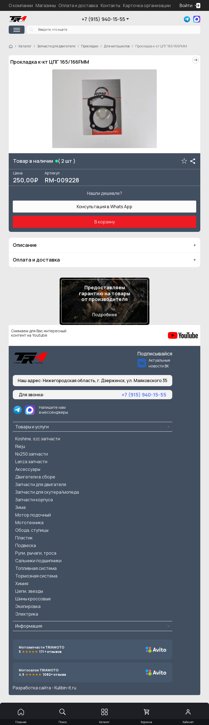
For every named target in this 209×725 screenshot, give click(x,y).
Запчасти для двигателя (56, 46)
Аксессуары (27, 469)
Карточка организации (147, 5)
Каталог (25, 46)
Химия (21, 583)
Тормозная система (36, 576)
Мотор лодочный (33, 515)
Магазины (46, 5)
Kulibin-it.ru (65, 688)
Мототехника (29, 523)
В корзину (104, 222)
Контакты (110, 5)
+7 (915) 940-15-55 (103, 19)
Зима (20, 507)
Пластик (24, 538)
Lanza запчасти (31, 462)
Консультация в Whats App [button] (104, 207)
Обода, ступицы (31, 530)
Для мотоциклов (117, 46)
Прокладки (89, 46)
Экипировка (28, 606)
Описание (25, 245)
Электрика (26, 614)
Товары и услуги (32, 427)
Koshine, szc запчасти (37, 439)
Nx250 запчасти (31, 454)
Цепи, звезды (29, 591)
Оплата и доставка (78, 5)
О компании (21, 5)
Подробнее (104, 315)
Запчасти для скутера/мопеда (47, 492)
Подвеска (25, 545)
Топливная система (36, 568)
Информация (28, 626)
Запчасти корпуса (34, 500)
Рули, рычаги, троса (35, 553)
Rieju (20, 446)
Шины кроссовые (33, 599)
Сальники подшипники (38, 561)
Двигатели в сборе (35, 477)
